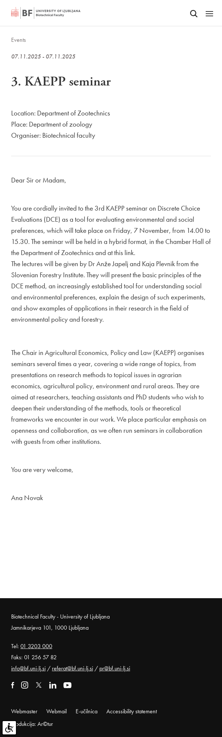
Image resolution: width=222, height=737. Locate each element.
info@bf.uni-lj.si (28, 668)
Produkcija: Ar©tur (32, 724)
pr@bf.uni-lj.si (114, 668)
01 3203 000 (36, 646)
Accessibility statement (131, 711)
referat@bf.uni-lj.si (72, 668)
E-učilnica (86, 711)
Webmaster (24, 711)
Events (18, 40)
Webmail (56, 711)
